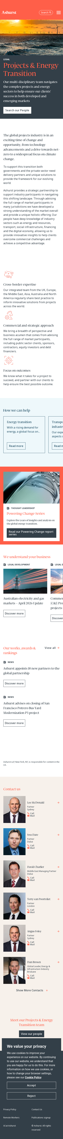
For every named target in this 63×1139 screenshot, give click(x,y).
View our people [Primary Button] (31, 1034)
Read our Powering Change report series (31, 533)
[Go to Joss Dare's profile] (43, 835)
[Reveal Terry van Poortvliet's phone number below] (42, 910)
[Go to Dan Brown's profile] (43, 962)
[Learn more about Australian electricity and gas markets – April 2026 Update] (25, 590)
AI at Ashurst (9, 1125)
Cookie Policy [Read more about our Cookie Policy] (33, 1077)
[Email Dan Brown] (42, 978)
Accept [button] (31, 1085)
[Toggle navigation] (58, 12)
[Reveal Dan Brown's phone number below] (42, 976)
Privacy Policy (9, 1109)
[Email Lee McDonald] (42, 816)
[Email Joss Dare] (42, 848)
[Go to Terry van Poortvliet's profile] (43, 899)
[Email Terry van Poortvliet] (42, 912)
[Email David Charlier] (42, 880)
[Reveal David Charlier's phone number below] (42, 878)
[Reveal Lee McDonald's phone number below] (42, 813)
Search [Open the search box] (46, 12)
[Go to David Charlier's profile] (43, 867)
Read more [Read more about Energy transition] (16, 446)
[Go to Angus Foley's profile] (43, 931)
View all (51, 648)
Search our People (17, 110)
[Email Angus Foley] (42, 944)
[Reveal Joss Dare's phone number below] (42, 845)
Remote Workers (11, 1117)
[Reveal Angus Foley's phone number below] (42, 942)
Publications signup (41, 1117)
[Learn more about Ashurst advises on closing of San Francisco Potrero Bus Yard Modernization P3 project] (31, 711)
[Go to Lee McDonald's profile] (43, 803)
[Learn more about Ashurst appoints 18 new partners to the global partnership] (31, 674)
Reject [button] (31, 1096)
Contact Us (37, 1109)
